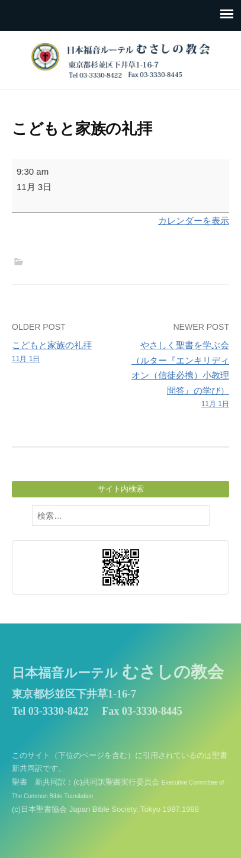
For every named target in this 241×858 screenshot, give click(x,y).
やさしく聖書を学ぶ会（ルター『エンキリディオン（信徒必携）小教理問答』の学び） (177, 375)
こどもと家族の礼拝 (64, 352)
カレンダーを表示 (193, 221)
